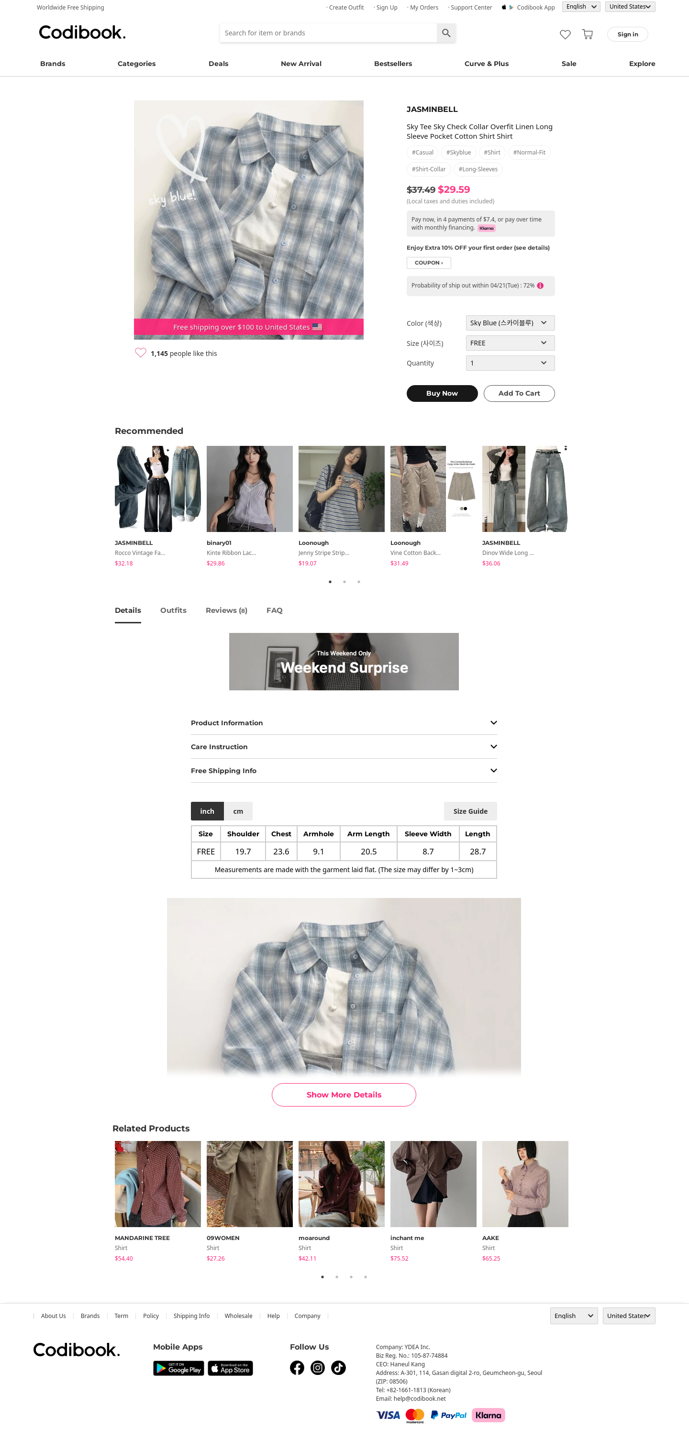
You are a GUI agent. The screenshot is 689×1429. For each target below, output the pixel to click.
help (273, 1316)
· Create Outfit (345, 7)
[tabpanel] (161, 508)
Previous (107, 507)
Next (581, 507)
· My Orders (422, 7)
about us (53, 1316)
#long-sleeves (478, 169)
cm (238, 811)
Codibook (82, 32)
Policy (151, 1316)
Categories (137, 63)
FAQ (275, 610)
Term (122, 1316)
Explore (642, 63)
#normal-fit (529, 152)
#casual (422, 152)
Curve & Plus (487, 63)
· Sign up (386, 7)
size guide (471, 811)
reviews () (226, 610)
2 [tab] (344, 582)
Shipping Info (192, 1316)
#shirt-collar (429, 169)
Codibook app (536, 7)
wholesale (239, 1316)
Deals (218, 63)
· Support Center (470, 7)
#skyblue (458, 152)
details (128, 610)
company (308, 1316)
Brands (52, 63)
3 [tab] (359, 582)
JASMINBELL (432, 109)
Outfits (173, 610)
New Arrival (301, 63)
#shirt (492, 152)
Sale (569, 63)
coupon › (429, 263)
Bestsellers (393, 63)
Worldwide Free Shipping (70, 7)
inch (207, 811)
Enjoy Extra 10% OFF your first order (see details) (478, 247)
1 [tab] (330, 582)
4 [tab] (365, 1277)
